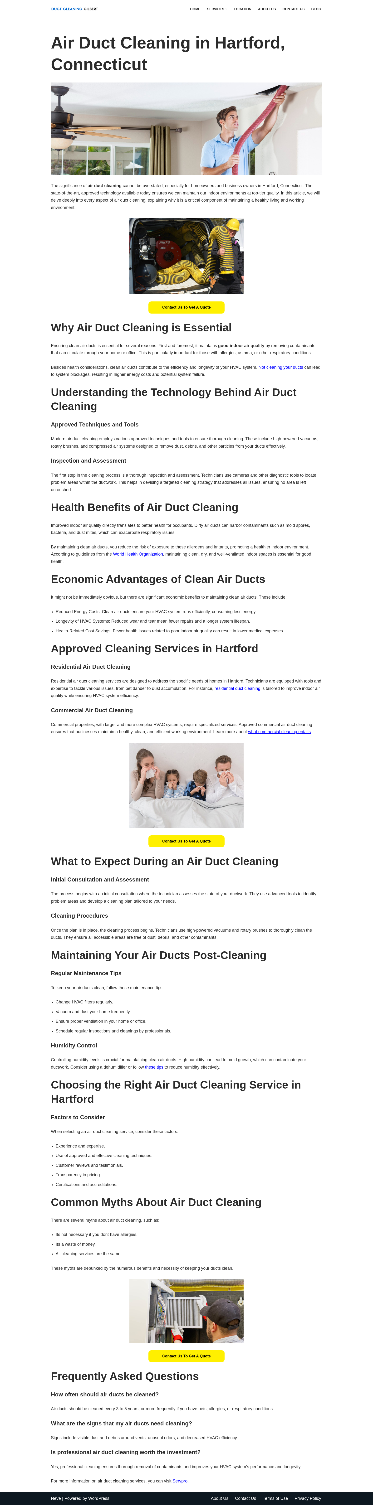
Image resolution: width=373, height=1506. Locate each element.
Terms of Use (275, 1499)
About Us (267, 9)
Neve (56, 1499)
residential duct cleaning (246, 689)
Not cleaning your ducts (281, 367)
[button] (226, 9)
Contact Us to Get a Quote (186, 307)
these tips (154, 1067)
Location (242, 9)
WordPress (98, 1499)
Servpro (180, 1482)
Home (195, 9)
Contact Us (293, 9)
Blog (316, 9)
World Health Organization (138, 554)
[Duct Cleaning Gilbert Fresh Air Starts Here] (76, 9)
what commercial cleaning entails (280, 732)
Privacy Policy (307, 1499)
